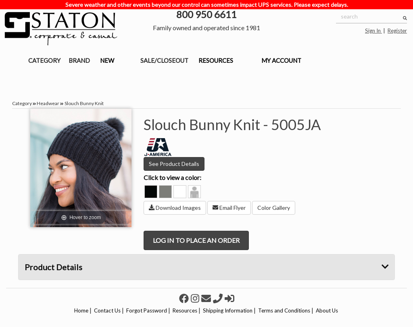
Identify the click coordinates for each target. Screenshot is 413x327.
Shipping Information (227, 310)
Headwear (48, 103)
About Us (327, 310)
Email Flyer (229, 207)
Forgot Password (146, 310)
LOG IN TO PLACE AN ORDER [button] (196, 240)
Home (81, 310)
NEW (107, 60)
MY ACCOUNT (281, 60)
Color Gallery (273, 207)
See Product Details (174, 163)
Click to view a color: (172, 177)
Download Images (175, 207)
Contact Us (107, 310)
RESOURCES (215, 60)
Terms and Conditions (284, 310)
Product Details (206, 267)
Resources (185, 310)
